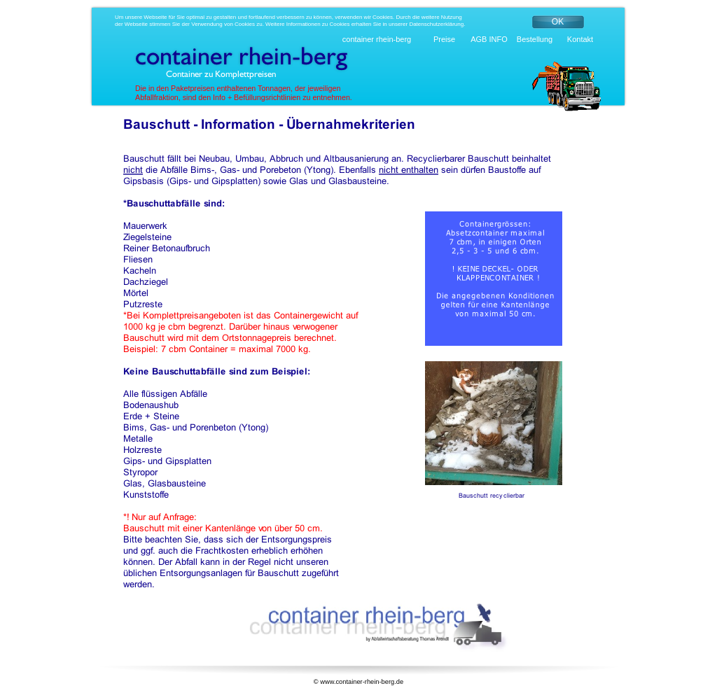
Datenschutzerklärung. (437, 24)
